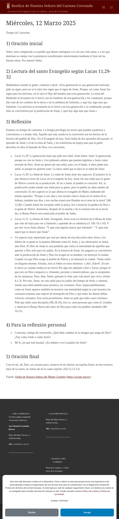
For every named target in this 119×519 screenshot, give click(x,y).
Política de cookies (90, 491)
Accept (87, 512)
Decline (31, 512)
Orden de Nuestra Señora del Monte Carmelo (40, 376)
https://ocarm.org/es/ (78, 376)
